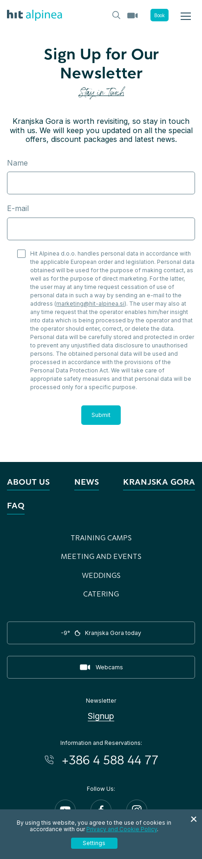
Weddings (101, 575)
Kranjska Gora (159, 481)
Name (17, 162)
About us (28, 481)
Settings (94, 843)
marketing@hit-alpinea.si (90, 303)
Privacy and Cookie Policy (121, 829)
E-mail (18, 208)
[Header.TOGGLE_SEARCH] (115, 14)
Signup (101, 716)
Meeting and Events (101, 556)
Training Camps (101, 537)
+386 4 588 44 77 (110, 759)
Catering (101, 593)
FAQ (16, 505)
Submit (101, 414)
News (86, 481)
